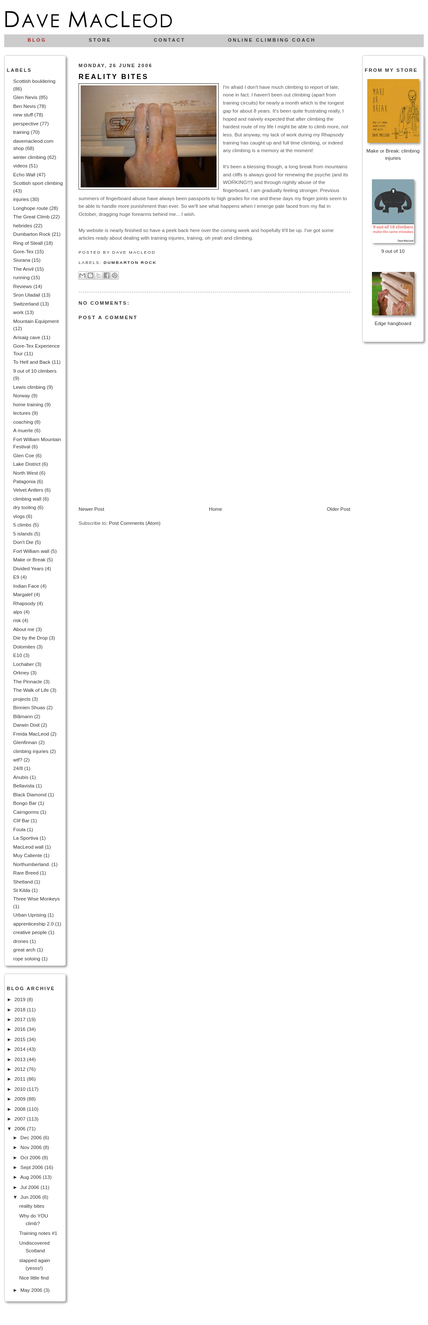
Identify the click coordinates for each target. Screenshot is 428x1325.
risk (17, 620)
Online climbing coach (272, 39)
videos (20, 165)
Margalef (22, 594)
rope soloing (26, 958)
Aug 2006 (31, 1177)
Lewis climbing (29, 387)
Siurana (21, 260)
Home (215, 509)
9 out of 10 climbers (34, 371)
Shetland (23, 881)
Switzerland (26, 303)
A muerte (23, 430)
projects (22, 699)
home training (28, 404)
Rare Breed (26, 872)
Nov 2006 (31, 1147)
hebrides (22, 225)
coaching (23, 422)
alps (17, 611)
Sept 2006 (32, 1167)
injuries (21, 199)
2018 (20, 1009)
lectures (22, 413)
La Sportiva (25, 838)
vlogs (19, 516)
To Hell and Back (32, 362)
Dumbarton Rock (32, 234)
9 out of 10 (393, 251)
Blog (37, 39)
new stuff (23, 114)
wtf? (17, 759)
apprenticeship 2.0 (33, 923)
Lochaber (23, 664)
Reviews (22, 286)
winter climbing (29, 157)
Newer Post (91, 509)
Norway (21, 395)
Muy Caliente (27, 855)
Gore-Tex (23, 251)
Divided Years (28, 568)
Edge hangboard (392, 323)
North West (25, 473)
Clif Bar (21, 820)
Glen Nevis (25, 97)
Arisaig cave (26, 337)
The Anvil (23, 269)
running (21, 277)
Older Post (338, 509)
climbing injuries (30, 751)
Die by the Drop (30, 637)
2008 (20, 1109)
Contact (169, 39)
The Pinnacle (27, 681)
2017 (20, 1019)
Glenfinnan (25, 742)
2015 (20, 1039)
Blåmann (23, 716)
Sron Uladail (26, 294)
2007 (20, 1118)
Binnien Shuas (29, 707)
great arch (24, 949)
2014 (20, 1049)
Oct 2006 (31, 1157)
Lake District (26, 464)
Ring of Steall (28, 243)
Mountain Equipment (36, 321)
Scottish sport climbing (38, 183)
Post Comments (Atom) (134, 523)
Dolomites (24, 646)
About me (23, 629)
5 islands (23, 533)
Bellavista (23, 785)
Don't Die (23, 542)
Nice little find (34, 1277)
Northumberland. (31, 864)
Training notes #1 (38, 1233)
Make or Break (29, 559)
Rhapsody (24, 603)
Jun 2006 (31, 1197)
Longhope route (30, 208)
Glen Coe (23, 455)
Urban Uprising (29, 914)
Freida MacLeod (31, 733)
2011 (20, 1079)
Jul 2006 (30, 1187)
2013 (20, 1059)
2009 (20, 1098)
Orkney (21, 672)
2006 (20, 1128)
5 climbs (22, 524)
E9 (16, 577)
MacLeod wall (28, 846)
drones (20, 941)
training (21, 132)
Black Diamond (30, 794)
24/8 (18, 768)
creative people (30, 932)
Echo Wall (24, 174)
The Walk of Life (31, 690)
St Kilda (21, 890)
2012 (20, 1069)
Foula (19, 829)
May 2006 (32, 1290)
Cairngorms (26, 812)
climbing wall (27, 498)
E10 (17, 655)
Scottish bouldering (34, 81)
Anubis (20, 777)
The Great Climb (31, 216)
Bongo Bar (25, 803)
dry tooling (24, 507)
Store (100, 39)
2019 (20, 999)
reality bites (31, 1206)
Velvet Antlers (28, 490)
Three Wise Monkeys (36, 898)
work (18, 312)
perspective (26, 123)
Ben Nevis (24, 106)
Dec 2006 (31, 1137)
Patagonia (24, 481)
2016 (20, 1029)
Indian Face (26, 586)
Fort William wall (31, 551)
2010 (20, 1089)
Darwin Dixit (26, 725)
